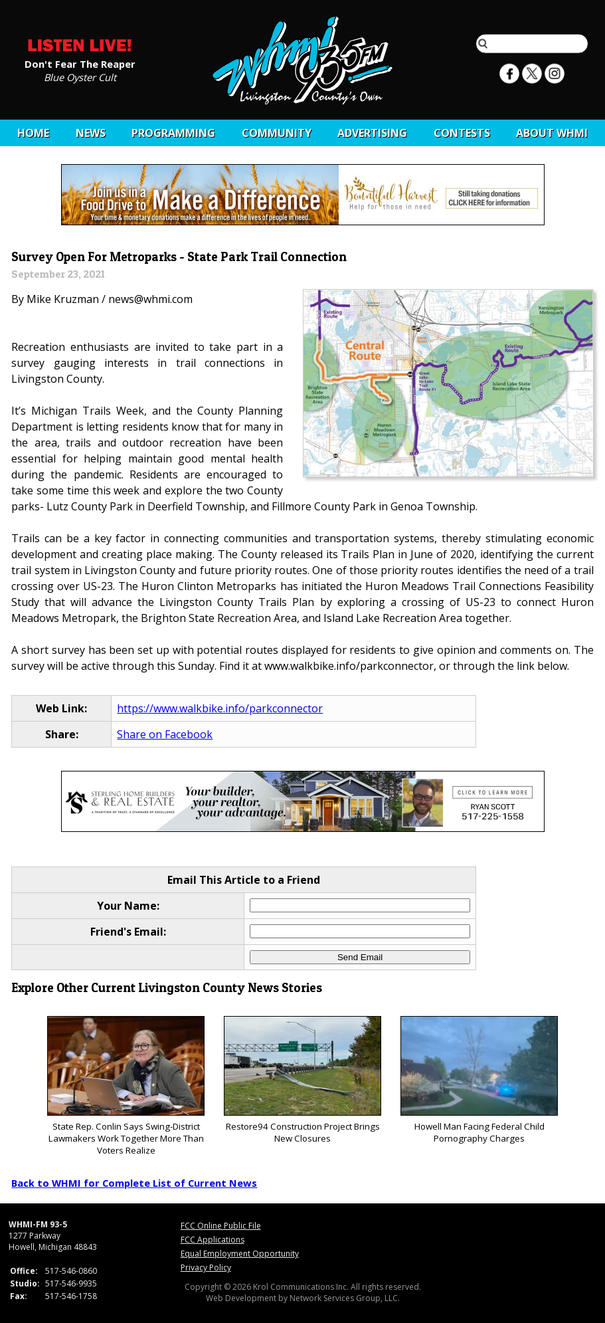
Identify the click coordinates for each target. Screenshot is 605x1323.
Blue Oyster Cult (80, 76)
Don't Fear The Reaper (80, 63)
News (91, 133)
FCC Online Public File (221, 1225)
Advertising (372, 133)
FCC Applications (212, 1239)
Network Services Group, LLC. (345, 1298)
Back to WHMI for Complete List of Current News (134, 1182)
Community (276, 133)
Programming (173, 133)
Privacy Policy (206, 1267)
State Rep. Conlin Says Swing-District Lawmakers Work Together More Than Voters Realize (126, 1086)
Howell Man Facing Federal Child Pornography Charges (479, 1080)
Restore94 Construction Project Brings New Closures (302, 1080)
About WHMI (552, 133)
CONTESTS (462, 133)
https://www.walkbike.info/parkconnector (220, 708)
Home (33, 133)
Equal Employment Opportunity (240, 1253)
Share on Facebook (165, 734)
